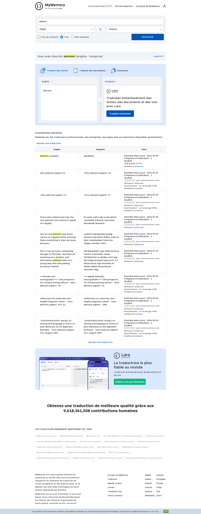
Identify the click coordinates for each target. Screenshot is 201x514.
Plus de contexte (47, 37)
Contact (111, 487)
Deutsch (148, 491)
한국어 (159, 495)
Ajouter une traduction (49, 143)
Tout (64, 37)
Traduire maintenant (120, 113)
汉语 (158, 491)
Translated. (71, 503)
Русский (159, 483)
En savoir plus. (154, 511)
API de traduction (124, 6)
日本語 (159, 487)
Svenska (160, 475)
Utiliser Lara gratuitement (129, 381)
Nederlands (150, 495)
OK (166, 511)
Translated (115, 491)
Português (160, 479)
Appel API (159, 56)
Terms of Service (115, 495)
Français (148, 487)
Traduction (112, 479)
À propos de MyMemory (148, 6)
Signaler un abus (115, 483)
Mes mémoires (80, 37)
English (148, 475)
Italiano (148, 479)
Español (148, 483)
